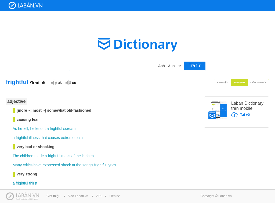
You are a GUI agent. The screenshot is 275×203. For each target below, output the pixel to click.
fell (25, 128)
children (26, 156)
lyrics (112, 165)
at (73, 165)
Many (17, 165)
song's (87, 165)
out (43, 128)
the (78, 156)
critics (27, 165)
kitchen (88, 156)
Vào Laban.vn (78, 196)
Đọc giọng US (70, 82)
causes (54, 138)
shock (66, 165)
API (98, 196)
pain (78, 138)
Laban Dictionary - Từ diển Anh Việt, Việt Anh (25, 5)
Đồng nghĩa (258, 82)
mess (65, 156)
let (37, 128)
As (15, 128)
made (39, 156)
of (73, 156)
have (38, 165)
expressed (51, 165)
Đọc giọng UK (56, 82)
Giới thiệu (53, 196)
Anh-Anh (239, 82)
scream (69, 128)
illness (34, 138)
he (20, 128)
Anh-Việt (222, 82)
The (16, 156)
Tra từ (194, 65)
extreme (68, 138)
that (44, 138)
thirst (33, 183)
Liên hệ (115, 196)
